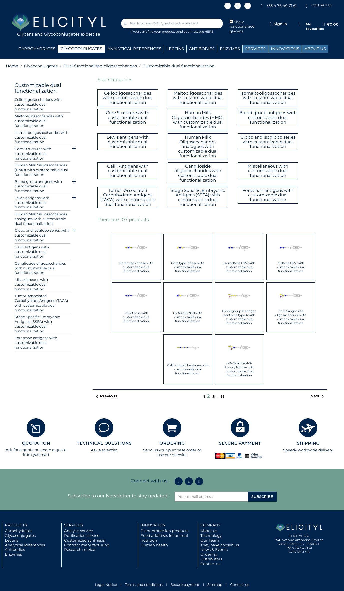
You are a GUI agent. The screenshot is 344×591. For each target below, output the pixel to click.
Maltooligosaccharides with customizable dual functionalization (39, 121)
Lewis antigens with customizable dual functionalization (32, 203)
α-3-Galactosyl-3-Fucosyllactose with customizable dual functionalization (239, 369)
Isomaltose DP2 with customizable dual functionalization (239, 267)
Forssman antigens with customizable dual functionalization (36, 343)
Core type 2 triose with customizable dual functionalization (136, 267)
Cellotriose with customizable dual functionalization (136, 317)
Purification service (81, 535)
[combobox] (172, 23)
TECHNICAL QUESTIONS (104, 443)
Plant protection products (164, 530)
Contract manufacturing (86, 545)
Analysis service (78, 530)
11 (222, 396)
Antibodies (15, 549)
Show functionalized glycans (242, 27)
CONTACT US (321, 5)
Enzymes (13, 554)
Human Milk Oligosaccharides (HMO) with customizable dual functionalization (41, 170)
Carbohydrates (18, 530)
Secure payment (185, 584)
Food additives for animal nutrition (164, 538)
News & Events (214, 549)
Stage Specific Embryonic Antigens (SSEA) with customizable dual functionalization (37, 324)
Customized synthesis (84, 540)
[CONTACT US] (306, 5)
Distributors (211, 559)
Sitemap (214, 584)
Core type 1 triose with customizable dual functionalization (187, 267)
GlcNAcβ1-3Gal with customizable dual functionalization (187, 317)
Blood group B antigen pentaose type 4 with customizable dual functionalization (239, 317)
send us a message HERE (194, 31)
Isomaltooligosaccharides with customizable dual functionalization (41, 137)
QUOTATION (36, 443)
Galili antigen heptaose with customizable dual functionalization (188, 369)
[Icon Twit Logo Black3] (237, 6)
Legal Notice (106, 584)
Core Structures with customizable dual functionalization (33, 154)
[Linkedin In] (227, 6)
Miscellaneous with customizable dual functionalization (31, 284)
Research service (79, 549)
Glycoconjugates (20, 535)
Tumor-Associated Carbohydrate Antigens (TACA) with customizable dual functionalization (41, 303)
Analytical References (25, 545)
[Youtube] (247, 6)
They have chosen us (219, 545)
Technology (211, 535)
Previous (105, 396)
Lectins (11, 540)
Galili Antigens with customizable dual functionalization (32, 252)
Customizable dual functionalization (38, 88)
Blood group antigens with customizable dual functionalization (38, 186)
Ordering (208, 554)
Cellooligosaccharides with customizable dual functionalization (38, 104)
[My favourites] (299, 24)
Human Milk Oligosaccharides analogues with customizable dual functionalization (41, 219)
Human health (154, 545)
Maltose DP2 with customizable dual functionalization (291, 267)
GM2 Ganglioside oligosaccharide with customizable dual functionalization (290, 317)
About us (208, 530)
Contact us (210, 563)
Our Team (209, 540)
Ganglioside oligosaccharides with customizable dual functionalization (40, 268)
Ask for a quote (20, 449)
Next (318, 396)
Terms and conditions (144, 584)
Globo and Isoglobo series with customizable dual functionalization (42, 235)
